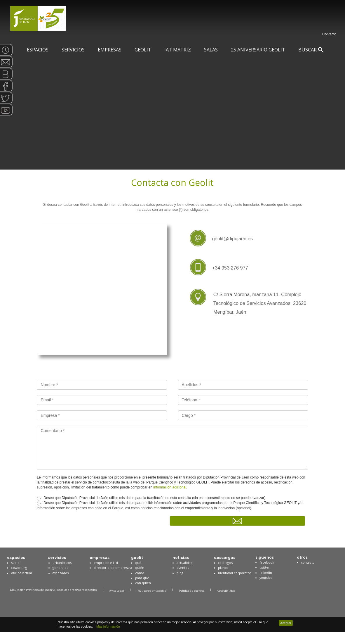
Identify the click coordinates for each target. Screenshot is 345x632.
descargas (224, 557)
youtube (265, 577)
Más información (107, 626)
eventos (183, 567)
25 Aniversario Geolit (258, 49)
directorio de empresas (112, 567)
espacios (16, 557)
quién (139, 567)
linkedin (265, 572)
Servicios (73, 49)
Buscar (310, 49)
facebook (266, 562)
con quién (143, 583)
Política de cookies (191, 590)
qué (138, 562)
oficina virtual (21, 573)
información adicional (169, 487)
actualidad (185, 562)
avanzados (61, 573)
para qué (142, 578)
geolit (137, 557)
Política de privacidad (151, 590)
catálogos (225, 562)
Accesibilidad (226, 590)
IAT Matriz (177, 49)
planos (223, 567)
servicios (57, 557)
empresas (99, 557)
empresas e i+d (106, 562)
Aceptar (285, 623)
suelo (15, 562)
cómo (139, 573)
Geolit (143, 49)
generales (60, 567)
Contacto (329, 34)
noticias (180, 557)
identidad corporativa (235, 573)
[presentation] (81, 527)
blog (180, 573)
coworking (19, 567)
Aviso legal (116, 590)
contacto (308, 562)
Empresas (109, 49)
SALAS (211, 49)
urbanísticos (62, 562)
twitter (264, 567)
